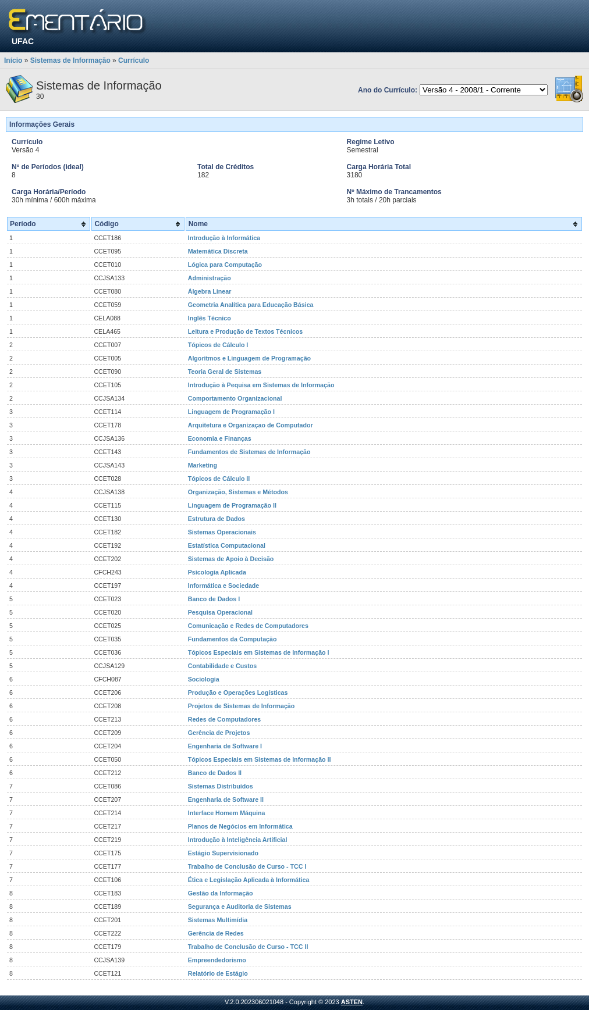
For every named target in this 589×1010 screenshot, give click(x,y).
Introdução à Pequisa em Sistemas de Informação (261, 384)
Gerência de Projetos (219, 732)
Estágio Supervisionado (223, 853)
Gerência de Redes (216, 933)
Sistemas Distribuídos (220, 786)
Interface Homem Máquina (226, 812)
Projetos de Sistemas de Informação (241, 705)
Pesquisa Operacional (220, 612)
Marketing (202, 465)
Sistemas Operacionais (222, 532)
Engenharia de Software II (226, 799)
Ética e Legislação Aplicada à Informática (249, 879)
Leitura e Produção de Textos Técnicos (245, 331)
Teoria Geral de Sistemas (225, 371)
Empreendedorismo (217, 960)
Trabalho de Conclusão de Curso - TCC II (248, 946)
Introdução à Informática (224, 237)
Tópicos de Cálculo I (218, 344)
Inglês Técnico (209, 318)
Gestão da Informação (220, 893)
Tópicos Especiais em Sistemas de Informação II (259, 759)
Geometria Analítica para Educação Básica (251, 304)
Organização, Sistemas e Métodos (238, 491)
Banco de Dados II (215, 772)
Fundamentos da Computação (232, 639)
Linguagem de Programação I (231, 411)
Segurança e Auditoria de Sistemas (240, 906)
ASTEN (352, 1001)
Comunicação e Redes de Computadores (248, 625)
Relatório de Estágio (218, 973)
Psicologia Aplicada (217, 572)
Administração (209, 277)
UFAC (23, 41)
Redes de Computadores (224, 719)
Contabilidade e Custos (222, 665)
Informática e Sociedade (224, 585)
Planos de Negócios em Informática (240, 826)
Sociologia (203, 679)
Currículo (133, 60)
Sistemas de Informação (70, 60)
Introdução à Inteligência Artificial (238, 839)
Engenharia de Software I (225, 746)
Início (13, 60)
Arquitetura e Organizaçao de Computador (250, 425)
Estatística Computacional (226, 545)
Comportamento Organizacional (235, 398)
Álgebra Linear (210, 291)
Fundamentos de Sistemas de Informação (249, 451)
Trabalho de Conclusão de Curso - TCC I (247, 866)
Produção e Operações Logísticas (238, 692)
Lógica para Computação (225, 264)
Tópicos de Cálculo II (219, 478)
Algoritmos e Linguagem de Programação (249, 358)
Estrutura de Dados (216, 518)
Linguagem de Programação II (232, 505)
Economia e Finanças (219, 438)
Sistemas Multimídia (217, 919)
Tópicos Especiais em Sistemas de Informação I (258, 652)
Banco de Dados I (214, 598)
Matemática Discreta (218, 251)
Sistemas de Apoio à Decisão (231, 558)
